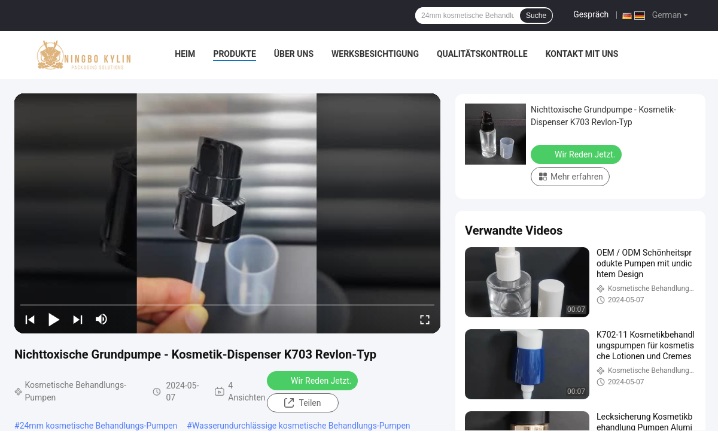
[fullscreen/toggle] (425, 319)
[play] (227, 213)
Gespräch (591, 14)
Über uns (294, 54)
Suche (536, 15)
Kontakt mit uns (582, 54)
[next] (78, 319)
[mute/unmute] (102, 319)
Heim (185, 54)
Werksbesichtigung (375, 54)
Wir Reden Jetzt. (313, 380)
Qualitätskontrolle (482, 54)
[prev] (30, 319)
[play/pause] (54, 319)
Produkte (234, 54)
